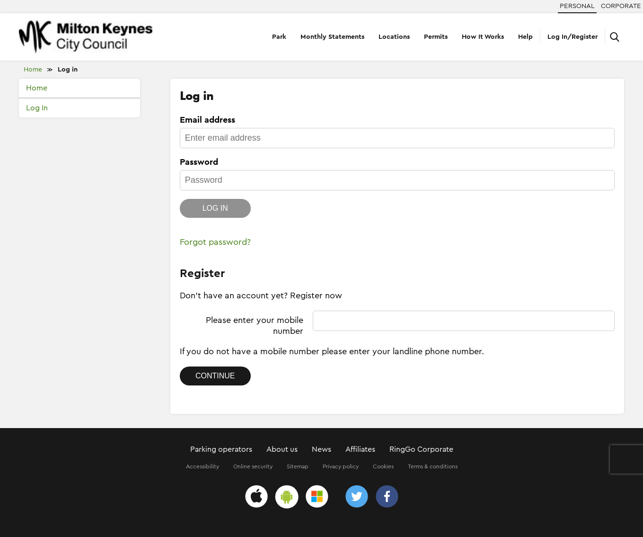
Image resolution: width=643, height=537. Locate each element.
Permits (436, 37)
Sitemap (297, 466)
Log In (37, 108)
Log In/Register (572, 37)
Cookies (383, 466)
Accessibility (202, 466)
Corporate (621, 6)
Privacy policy (341, 466)
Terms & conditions (433, 466)
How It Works (483, 37)
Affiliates (360, 449)
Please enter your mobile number (254, 325)
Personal (577, 6)
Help (525, 37)
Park (279, 37)
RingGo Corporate (421, 449)
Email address (207, 120)
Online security (253, 466)
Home (33, 69)
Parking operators (221, 449)
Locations (394, 37)
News (321, 449)
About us (282, 449)
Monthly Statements (332, 37)
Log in (68, 69)
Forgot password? (215, 242)
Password (199, 162)
